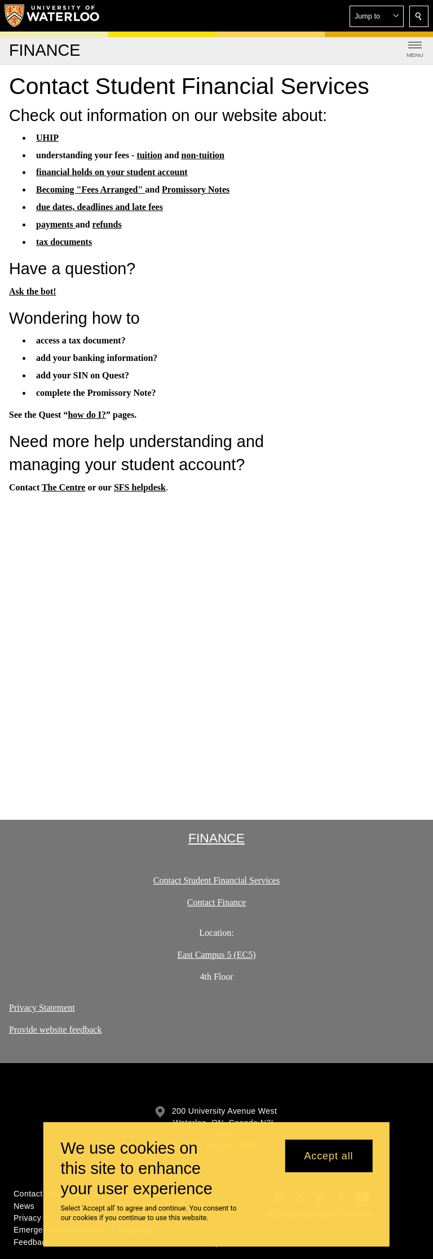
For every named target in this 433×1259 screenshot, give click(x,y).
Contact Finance (216, 902)
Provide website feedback (55, 1029)
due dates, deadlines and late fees (99, 207)
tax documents (64, 242)
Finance (216, 838)
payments (56, 224)
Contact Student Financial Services (216, 880)
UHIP (47, 137)
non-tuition (203, 155)
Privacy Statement (42, 1007)
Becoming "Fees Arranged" (90, 189)
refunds (107, 224)
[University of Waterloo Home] (52, 16)
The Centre (63, 487)
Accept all (328, 1156)
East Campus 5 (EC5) (216, 954)
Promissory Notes (195, 189)
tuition (149, 155)
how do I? (87, 414)
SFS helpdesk (140, 487)
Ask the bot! (32, 291)
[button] (376, 16)
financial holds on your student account (112, 172)
